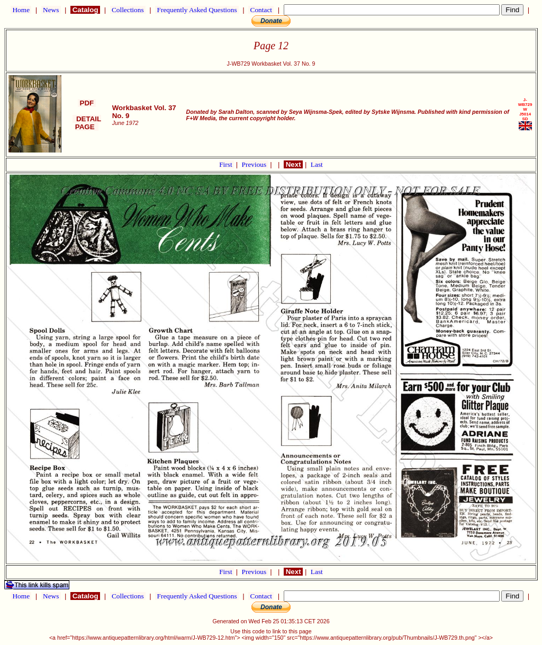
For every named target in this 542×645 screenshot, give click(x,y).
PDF (87, 103)
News (51, 10)
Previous (255, 164)
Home (21, 10)
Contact (261, 10)
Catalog (85, 10)
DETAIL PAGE (87, 123)
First (226, 164)
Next (293, 164)
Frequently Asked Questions (197, 10)
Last (317, 164)
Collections (128, 10)
